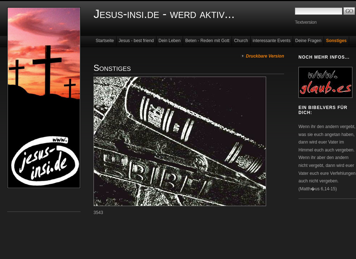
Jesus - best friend (136, 40)
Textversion (306, 22)
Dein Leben (170, 40)
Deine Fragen (308, 40)
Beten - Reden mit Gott (207, 40)
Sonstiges (336, 40)
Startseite (105, 40)
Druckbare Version (265, 56)
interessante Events (272, 40)
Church (241, 40)
